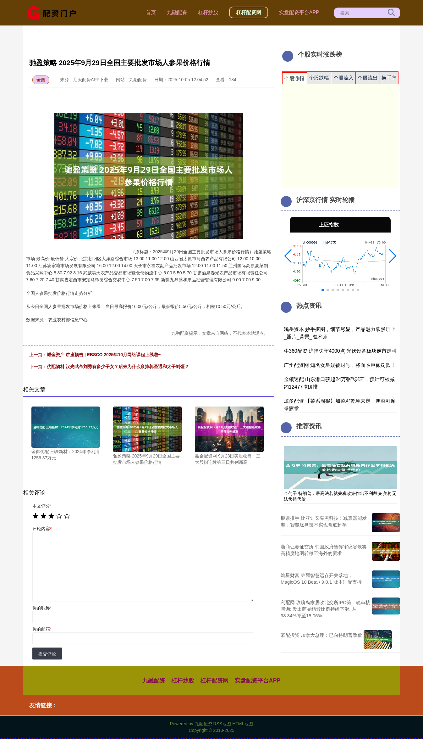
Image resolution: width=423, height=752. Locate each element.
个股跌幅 (319, 78)
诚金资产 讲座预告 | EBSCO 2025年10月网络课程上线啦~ (104, 354)
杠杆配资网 (248, 12)
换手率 (389, 78)
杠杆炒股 (208, 12)
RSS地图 (222, 723)
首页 (151, 12)
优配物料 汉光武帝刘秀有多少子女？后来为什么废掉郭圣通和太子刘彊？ (118, 366)
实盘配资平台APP (299, 12)
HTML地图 (242, 723)
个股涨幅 (294, 78)
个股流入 (343, 78)
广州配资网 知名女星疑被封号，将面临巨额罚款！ (340, 365)
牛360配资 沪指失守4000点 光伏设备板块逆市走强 (340, 351)
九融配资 (177, 12)
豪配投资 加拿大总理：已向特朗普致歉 (321, 635)
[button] (288, 256)
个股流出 (368, 78)
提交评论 (47, 653)
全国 (40, 79)
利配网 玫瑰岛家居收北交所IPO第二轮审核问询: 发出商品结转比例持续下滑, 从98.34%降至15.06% (325, 609)
